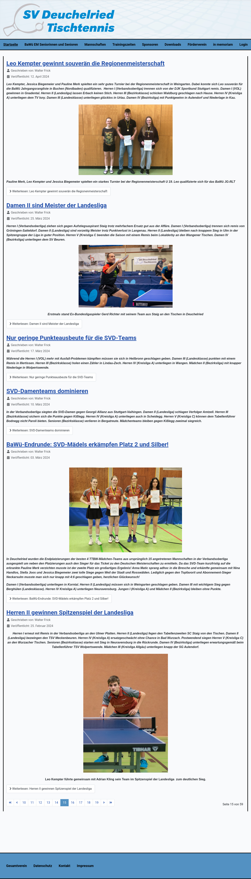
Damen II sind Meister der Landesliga (56, 205)
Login (243, 44)
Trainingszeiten (123, 44)
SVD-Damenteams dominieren (47, 391)
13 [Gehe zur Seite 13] (48, 802)
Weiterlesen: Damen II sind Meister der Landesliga (44, 324)
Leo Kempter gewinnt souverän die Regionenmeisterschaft (85, 63)
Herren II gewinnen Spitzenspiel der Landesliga (69, 612)
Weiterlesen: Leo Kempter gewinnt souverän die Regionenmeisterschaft (58, 191)
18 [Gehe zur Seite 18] (88, 802)
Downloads (173, 44)
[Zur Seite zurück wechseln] (17, 802)
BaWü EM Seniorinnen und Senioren (51, 44)
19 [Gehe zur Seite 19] (97, 802)
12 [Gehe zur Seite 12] (40, 802)
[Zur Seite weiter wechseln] (104, 802)
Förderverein (197, 44)
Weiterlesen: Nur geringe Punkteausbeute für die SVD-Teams (51, 377)
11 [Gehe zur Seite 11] (32, 802)
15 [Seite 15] (64, 802)
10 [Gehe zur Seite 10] (24, 802)
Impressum (85, 866)
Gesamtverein (16, 866)
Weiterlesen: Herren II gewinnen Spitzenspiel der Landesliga (51, 788)
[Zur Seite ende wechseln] (111, 802)
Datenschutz (42, 866)
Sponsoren (150, 44)
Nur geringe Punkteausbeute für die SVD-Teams (71, 337)
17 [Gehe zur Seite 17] (80, 802)
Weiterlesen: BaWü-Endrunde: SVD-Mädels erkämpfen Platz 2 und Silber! (59, 598)
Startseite (10, 44)
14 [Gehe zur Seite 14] (56, 802)
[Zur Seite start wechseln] (10, 802)
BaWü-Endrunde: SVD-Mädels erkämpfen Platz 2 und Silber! (87, 444)
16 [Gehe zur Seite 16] (72, 802)
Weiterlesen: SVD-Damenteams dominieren (40, 430)
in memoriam (223, 44)
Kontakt (64, 866)
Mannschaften (95, 44)
